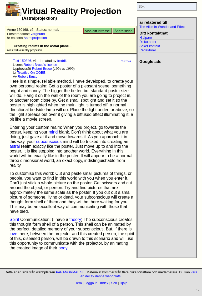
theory (75, 219)
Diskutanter (147, 42)
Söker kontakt (149, 46)
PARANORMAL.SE (70, 272)
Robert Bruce (42, 69)
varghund (38, 34)
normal (126, 61)
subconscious (49, 141)
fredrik (62, 61)
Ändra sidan (123, 31)
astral (14, 146)
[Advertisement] (165, 83)
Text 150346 (22, 61)
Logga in (90, 283)
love (13, 233)
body (62, 248)
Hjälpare (145, 38)
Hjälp (123, 283)
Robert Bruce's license (40, 65)
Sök (114, 283)
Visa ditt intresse (97, 31)
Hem (78, 283)
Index (104, 283)
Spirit (14, 219)
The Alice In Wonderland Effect (162, 27)
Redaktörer (147, 50)
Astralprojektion (35, 38)
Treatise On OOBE (31, 73)
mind (53, 132)
